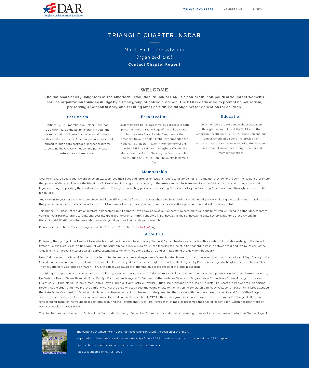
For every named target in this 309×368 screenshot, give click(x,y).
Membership (233, 9)
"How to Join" (141, 227)
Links (257, 9)
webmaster (153, 345)
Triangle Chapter (198, 9)
